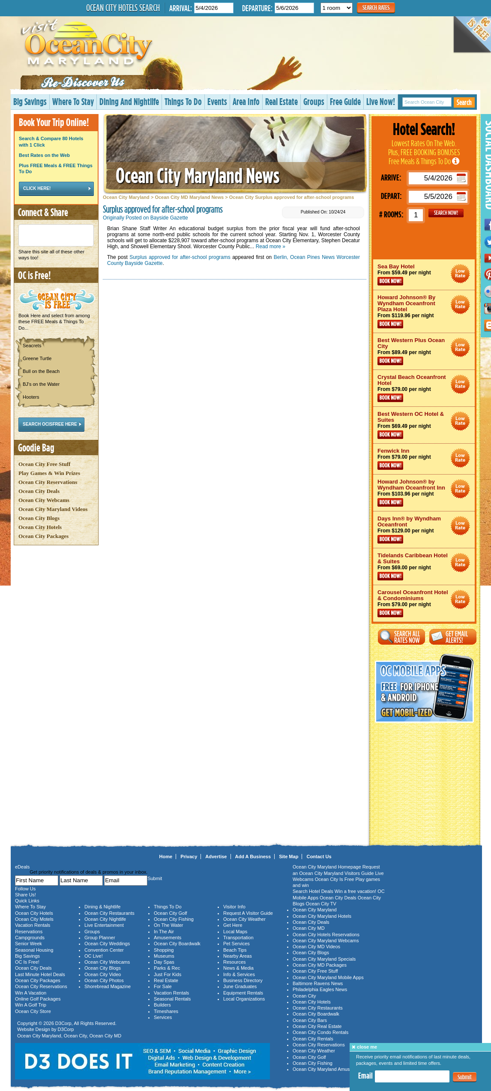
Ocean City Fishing (174, 919)
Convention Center (104, 950)
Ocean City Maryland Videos (52, 509)
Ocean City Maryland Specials (324, 959)
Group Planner (99, 937)
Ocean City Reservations (47, 482)
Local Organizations (244, 998)
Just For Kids (167, 974)
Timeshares (166, 1011)
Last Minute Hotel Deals (40, 974)
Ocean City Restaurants (109, 913)
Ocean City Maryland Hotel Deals (460, 274)
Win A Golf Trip (30, 1004)
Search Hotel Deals (313, 891)
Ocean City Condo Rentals (320, 1032)
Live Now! (380, 101)
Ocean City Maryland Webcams (326, 940)
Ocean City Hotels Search (123, 8)
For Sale (163, 986)
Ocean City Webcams (43, 500)
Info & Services (239, 974)
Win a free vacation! (355, 891)
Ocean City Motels (34, 919)
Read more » (270, 246)
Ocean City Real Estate (317, 1026)
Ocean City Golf (170, 913)
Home (166, 856)
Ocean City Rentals (313, 1038)
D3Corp (63, 1023)
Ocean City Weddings (107, 943)
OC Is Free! (27, 962)
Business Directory (243, 980)
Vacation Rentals (32, 925)
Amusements (167, 937)
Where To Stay (73, 101)
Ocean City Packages (43, 536)
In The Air (164, 931)
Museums (164, 956)
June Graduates (240, 986)
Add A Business (253, 856)
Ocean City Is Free (334, 879)
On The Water (168, 925)
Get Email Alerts (452, 637)
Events (217, 101)
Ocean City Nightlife (105, 919)
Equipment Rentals (243, 992)
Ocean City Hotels (40, 527)
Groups (313, 101)
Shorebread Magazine (107, 986)
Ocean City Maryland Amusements (329, 1069)
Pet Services (236, 943)
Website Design (33, 1029)
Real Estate (281, 101)
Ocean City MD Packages (320, 965)
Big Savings (30, 101)
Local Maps (235, 931)
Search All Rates (401, 637)
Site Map (288, 856)
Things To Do (183, 101)
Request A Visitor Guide (248, 913)
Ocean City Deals (39, 491)
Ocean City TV (321, 903)
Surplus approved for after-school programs (180, 257)
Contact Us (318, 856)
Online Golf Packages (37, 998)
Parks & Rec (167, 968)
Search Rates (375, 7)
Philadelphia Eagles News (320, 989)
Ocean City (75, 1035)
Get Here (233, 925)
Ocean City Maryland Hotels (322, 916)
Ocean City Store (33, 1011)
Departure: (257, 7)
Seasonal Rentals (172, 998)
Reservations (28, 931)
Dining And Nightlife (129, 101)
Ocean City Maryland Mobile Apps (328, 977)
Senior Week (28, 943)
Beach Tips (234, 950)
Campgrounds (30, 937)
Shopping (164, 950)
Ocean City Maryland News (197, 175)
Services (163, 1017)
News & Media (238, 968)
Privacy (188, 856)
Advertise (216, 856)
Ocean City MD (106, 1035)
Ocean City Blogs (39, 518)
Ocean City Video (102, 974)
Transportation (238, 937)
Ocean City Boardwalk (177, 943)
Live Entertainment (104, 925)
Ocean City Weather (244, 919)
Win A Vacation (30, 992)
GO (446, 213)
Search (464, 102)
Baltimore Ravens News (318, 983)
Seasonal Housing (34, 950)
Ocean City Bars (310, 1020)
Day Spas (164, 962)
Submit (465, 1077)
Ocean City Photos (104, 980)
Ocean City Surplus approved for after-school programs (291, 197)
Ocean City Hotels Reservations (326, 934)
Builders (162, 1004)
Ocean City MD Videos (316, 946)
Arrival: (180, 7)
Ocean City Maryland (126, 197)
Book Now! (390, 281)
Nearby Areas (237, 956)
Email (365, 1075)
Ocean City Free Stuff (44, 464)
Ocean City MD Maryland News (189, 197)
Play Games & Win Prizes (49, 473)
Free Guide (345, 101)
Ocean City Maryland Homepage (327, 866)
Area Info (246, 101)
